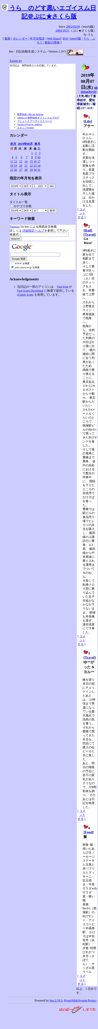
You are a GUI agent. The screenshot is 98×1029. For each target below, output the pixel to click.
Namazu (15, 226)
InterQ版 (75, 38)
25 (11, 169)
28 (26, 169)
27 (20, 169)
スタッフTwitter (25, 127)
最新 (8, 38)
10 (38, 157)
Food (89, 832)
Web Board (54, 38)
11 (11, 161)
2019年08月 (25, 143)
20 (20, 165)
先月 (13, 143)
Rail (88, 230)
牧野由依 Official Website (30, 114)
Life (88, 121)
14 (26, 161)
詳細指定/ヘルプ (33, 230)
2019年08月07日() (87, 79)
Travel (90, 235)
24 (38, 165)
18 (11, 165)
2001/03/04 (73, 26)
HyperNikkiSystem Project (80, 1000)
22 (31, 165)
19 (15, 165)
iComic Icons (25, 294)
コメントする (81, 213)
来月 (37, 143)
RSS (65, 38)
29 (31, 169)
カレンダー (20, 38)
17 (38, 161)
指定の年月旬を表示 (26, 178)
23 (35, 165)
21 (26, 165)
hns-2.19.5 (56, 1000)
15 (31, 161)
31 (38, 169)
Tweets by (16, 61)
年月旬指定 (37, 38)
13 (20, 161)
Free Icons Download (30, 290)
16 (35, 161)
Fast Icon (62, 286)
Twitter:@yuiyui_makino (29, 124)
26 (15, 169)
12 (15, 161)
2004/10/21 (62, 30)
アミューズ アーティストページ (34, 121)
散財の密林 (52, 42)
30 (35, 169)
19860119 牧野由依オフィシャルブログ (38, 117)
